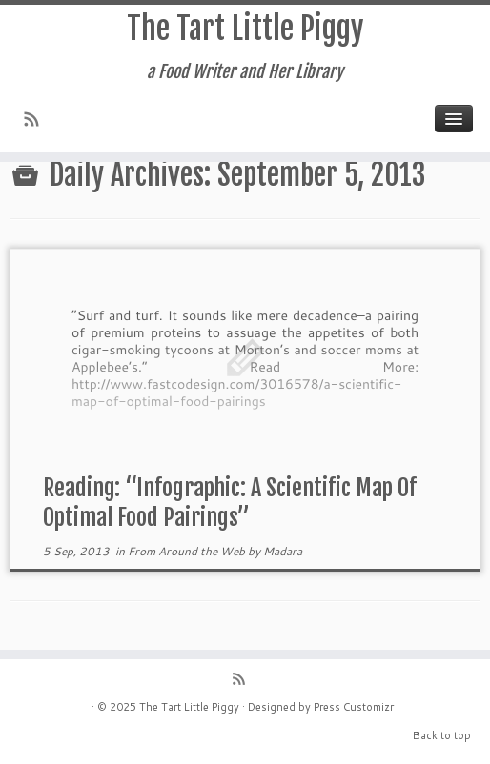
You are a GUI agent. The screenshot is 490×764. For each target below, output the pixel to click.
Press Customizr (354, 706)
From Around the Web (188, 551)
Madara (282, 551)
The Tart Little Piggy (245, 28)
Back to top (442, 735)
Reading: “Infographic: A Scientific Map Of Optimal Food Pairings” (230, 502)
